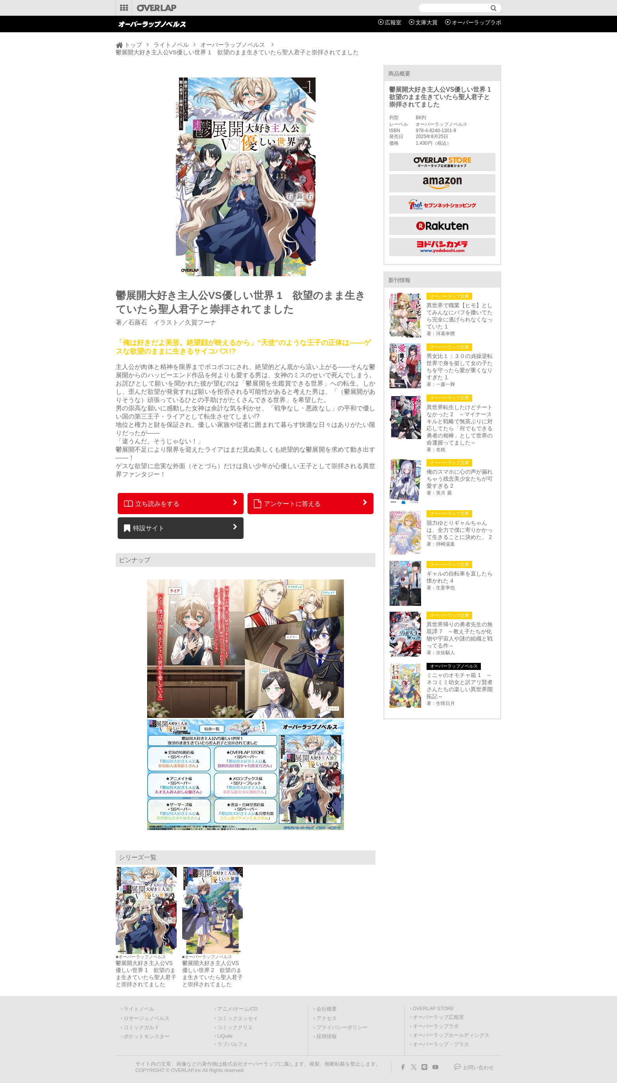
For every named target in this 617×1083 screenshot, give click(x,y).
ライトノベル (171, 44)
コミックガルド (141, 1027)
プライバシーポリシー (342, 1027)
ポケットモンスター (147, 1036)
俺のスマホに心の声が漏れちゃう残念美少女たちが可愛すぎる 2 (460, 479)
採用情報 (326, 1036)
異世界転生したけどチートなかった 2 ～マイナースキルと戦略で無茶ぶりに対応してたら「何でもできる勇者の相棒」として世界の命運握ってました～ (460, 425)
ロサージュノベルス (147, 1018)
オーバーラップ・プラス (441, 1044)
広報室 (393, 22)
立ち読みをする (151, 503)
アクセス (326, 1018)
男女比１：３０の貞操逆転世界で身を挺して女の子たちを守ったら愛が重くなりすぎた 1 (460, 366)
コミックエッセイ (237, 1018)
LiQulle (225, 1036)
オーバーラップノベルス (232, 44)
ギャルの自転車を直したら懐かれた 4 (460, 577)
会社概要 (326, 1009)
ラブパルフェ (232, 1044)
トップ (133, 44)
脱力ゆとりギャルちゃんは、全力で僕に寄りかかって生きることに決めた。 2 (460, 530)
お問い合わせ (478, 1067)
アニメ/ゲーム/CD (237, 1009)
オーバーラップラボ (476, 22)
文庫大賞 (427, 22)
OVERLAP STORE (433, 1008)
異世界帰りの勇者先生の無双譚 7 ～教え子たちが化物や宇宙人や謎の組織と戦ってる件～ (460, 635)
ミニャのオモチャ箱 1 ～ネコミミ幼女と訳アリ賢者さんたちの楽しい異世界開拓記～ (460, 685)
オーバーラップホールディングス (451, 1035)
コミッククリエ (235, 1027)
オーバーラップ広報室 (438, 1017)
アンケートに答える (287, 503)
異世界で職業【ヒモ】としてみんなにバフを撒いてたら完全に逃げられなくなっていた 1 (460, 316)
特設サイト (144, 528)
